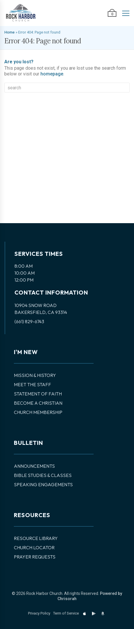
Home (9, 32)
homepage (51, 74)
